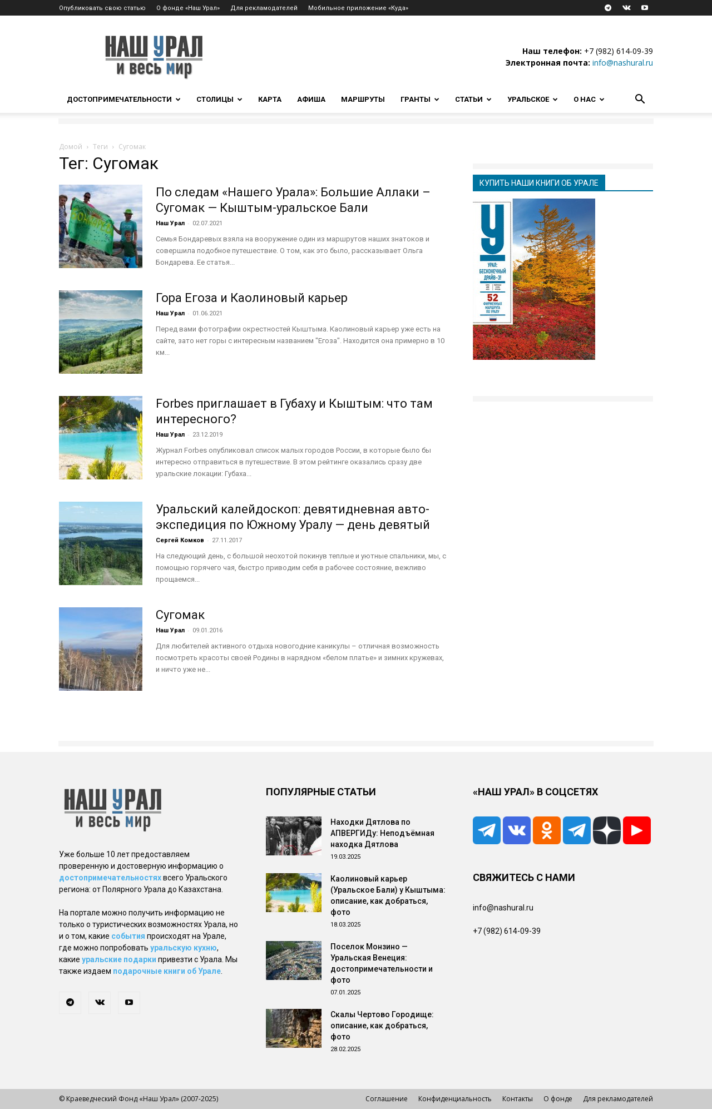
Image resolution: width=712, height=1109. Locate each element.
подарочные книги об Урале (167, 971)
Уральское (532, 99)
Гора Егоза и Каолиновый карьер (252, 298)
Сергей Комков (180, 540)
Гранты (419, 99)
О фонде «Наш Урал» (188, 8)
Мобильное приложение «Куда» (358, 8)
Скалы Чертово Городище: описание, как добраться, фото (382, 1025)
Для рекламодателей (264, 8)
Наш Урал (170, 223)
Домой (70, 146)
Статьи (473, 99)
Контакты (517, 1098)
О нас (589, 99)
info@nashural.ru (622, 62)
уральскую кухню (183, 947)
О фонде (557, 1098)
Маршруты (363, 99)
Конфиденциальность (455, 1098)
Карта (269, 99)
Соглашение (386, 1098)
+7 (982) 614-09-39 (618, 51)
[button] (639, 100)
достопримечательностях (110, 877)
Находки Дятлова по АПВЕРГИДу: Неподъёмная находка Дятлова (382, 833)
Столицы (219, 99)
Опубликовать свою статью (102, 8)
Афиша (311, 99)
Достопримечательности (124, 99)
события (128, 936)
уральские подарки (119, 959)
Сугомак (180, 615)
